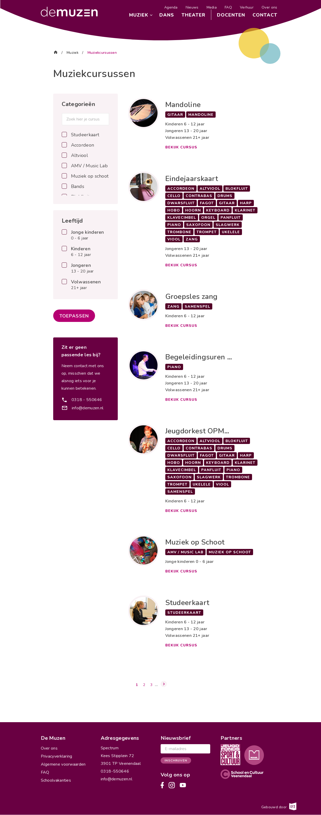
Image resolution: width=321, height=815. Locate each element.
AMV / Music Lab (89, 165)
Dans (166, 15)
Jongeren (82, 268)
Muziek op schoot (90, 176)
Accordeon (82, 145)
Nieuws (192, 7)
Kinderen (81, 252)
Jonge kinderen (87, 235)
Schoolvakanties (56, 780)
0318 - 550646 (87, 400)
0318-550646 (115, 771)
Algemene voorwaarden (63, 764)
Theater (193, 15)
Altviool (79, 155)
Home (55, 52)
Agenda (171, 7)
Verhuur (247, 7)
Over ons (269, 7)
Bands (77, 186)
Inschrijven (176, 760)
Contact (265, 15)
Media (212, 7)
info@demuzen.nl (88, 408)
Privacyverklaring (56, 756)
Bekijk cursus (181, 147)
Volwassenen (86, 285)
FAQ (228, 7)
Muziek (138, 15)
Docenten (231, 15)
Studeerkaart (85, 134)
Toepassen (74, 316)
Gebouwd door (278, 806)
